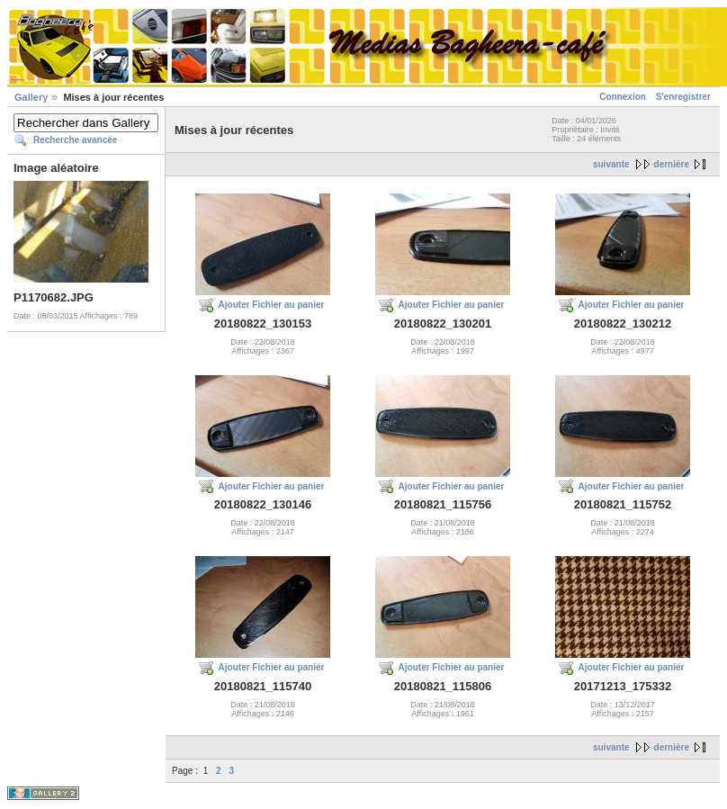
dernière (671, 164)
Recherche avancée (75, 140)
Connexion (622, 97)
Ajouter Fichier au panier (272, 305)
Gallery (31, 97)
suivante (611, 164)
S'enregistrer (683, 97)
